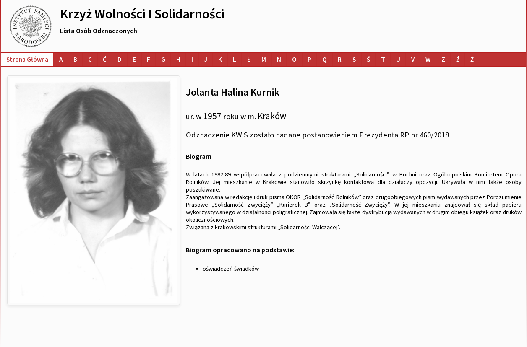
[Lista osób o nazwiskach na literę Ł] (249, 59)
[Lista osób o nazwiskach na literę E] (134, 59)
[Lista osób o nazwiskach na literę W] (428, 59)
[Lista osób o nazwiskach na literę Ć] (105, 59)
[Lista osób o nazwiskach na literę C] (90, 59)
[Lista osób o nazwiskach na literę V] (413, 59)
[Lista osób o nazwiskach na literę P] (309, 59)
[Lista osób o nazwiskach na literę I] (192, 59)
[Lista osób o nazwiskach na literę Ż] (472, 59)
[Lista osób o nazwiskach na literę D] (119, 59)
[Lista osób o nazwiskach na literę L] (234, 59)
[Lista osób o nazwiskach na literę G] (163, 59)
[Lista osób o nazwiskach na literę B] (75, 59)
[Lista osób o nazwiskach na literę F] (148, 59)
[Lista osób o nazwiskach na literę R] (340, 59)
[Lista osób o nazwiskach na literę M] (263, 59)
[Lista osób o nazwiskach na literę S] (354, 59)
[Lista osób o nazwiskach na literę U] (398, 59)
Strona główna (27, 59)
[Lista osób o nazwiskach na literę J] (205, 59)
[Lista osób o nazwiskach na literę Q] (324, 59)
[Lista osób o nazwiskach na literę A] (61, 59)
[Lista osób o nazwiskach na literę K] (220, 59)
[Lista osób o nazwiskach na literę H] (178, 59)
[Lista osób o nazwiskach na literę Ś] (368, 59)
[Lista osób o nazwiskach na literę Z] (443, 59)
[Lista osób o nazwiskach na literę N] (279, 59)
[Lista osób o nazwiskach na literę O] (294, 59)
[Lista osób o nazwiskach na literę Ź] (457, 59)
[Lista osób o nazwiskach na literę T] (383, 59)
